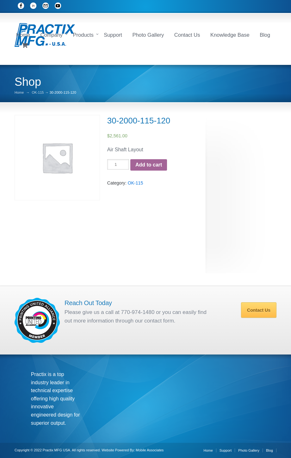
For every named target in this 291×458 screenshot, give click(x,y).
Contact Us (187, 35)
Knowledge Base (230, 35)
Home (23, 35)
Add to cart (148, 164)
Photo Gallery (148, 35)
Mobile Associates (150, 450)
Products (83, 35)
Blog (265, 35)
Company (51, 35)
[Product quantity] (118, 164)
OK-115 (38, 92)
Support (113, 35)
